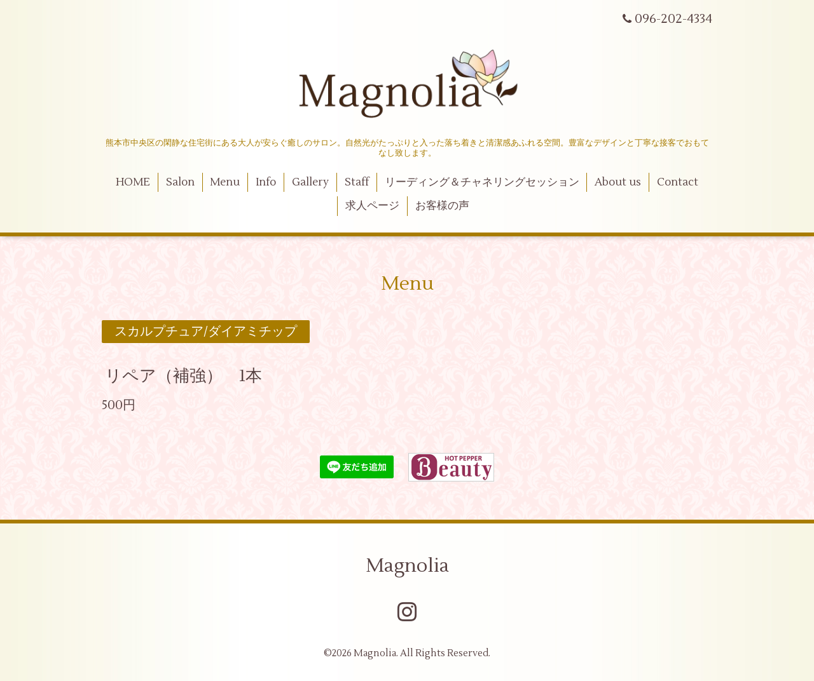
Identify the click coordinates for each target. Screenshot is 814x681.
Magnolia (407, 565)
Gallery (310, 182)
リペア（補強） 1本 (183, 375)
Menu (225, 182)
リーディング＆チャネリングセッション (482, 182)
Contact (677, 182)
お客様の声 (442, 206)
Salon (180, 182)
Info (266, 182)
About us (618, 182)
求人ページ (372, 206)
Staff (357, 182)
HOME (133, 182)
